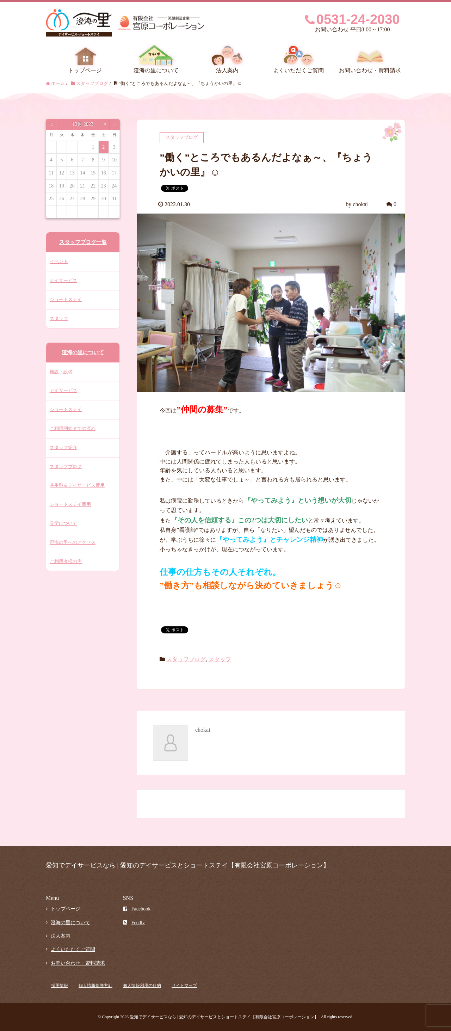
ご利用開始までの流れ (72, 428)
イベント (59, 261)
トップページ (85, 70)
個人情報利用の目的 (142, 985)
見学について (63, 523)
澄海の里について (156, 70)
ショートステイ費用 (70, 504)
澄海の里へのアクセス (72, 542)
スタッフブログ (186, 659)
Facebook (136, 909)
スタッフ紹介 (63, 447)
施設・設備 (61, 371)
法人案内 (227, 70)
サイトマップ (184, 985)
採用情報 (59, 985)
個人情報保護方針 (95, 985)
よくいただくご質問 (298, 70)
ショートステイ (66, 299)
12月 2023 (82, 124)
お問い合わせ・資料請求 (370, 70)
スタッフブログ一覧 (83, 242)
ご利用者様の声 (66, 561)
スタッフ (220, 659)
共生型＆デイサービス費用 (77, 485)
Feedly (134, 922)
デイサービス (63, 280)
